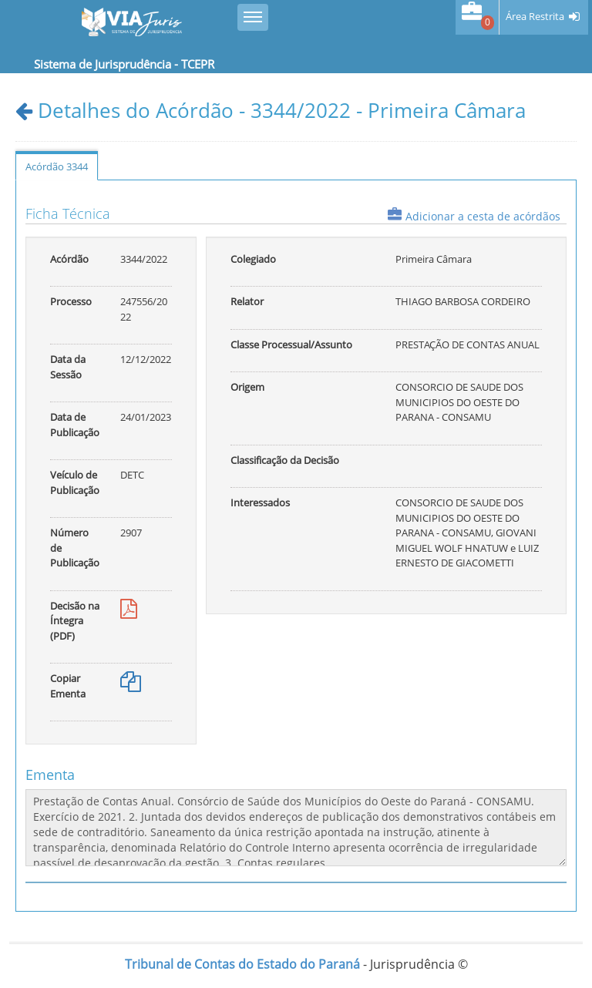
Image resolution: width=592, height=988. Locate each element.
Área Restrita (535, 16)
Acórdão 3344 (56, 166)
